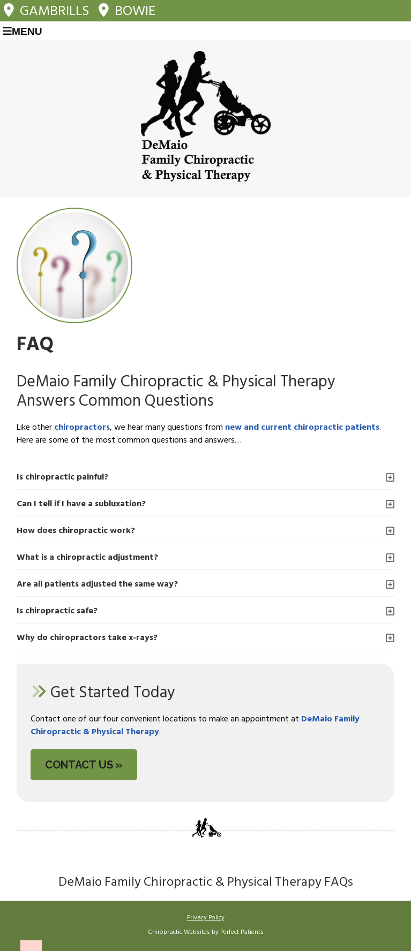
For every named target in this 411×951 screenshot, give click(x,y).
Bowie (127, 10)
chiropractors (82, 428)
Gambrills (46, 10)
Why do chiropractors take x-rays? (87, 638)
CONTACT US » (84, 764)
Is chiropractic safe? (57, 611)
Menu (22, 31)
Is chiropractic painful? (62, 477)
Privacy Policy (206, 917)
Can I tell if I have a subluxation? (81, 504)
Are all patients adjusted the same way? (97, 584)
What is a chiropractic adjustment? (87, 558)
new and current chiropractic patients (302, 428)
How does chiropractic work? (76, 531)
